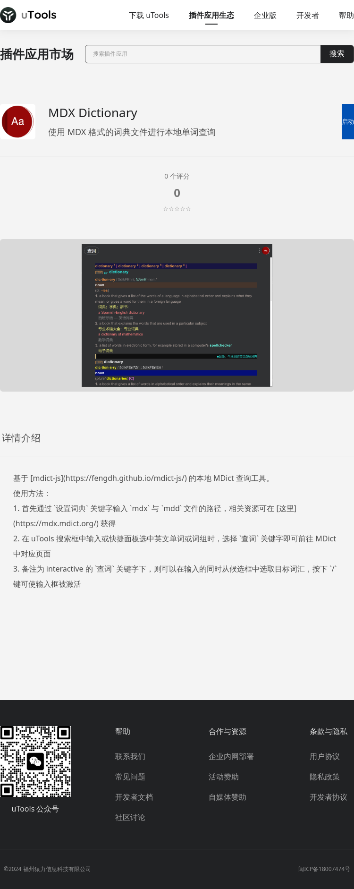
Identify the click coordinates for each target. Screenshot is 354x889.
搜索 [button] (337, 54)
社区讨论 (130, 817)
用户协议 (325, 756)
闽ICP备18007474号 (324, 869)
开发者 (307, 15)
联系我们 (130, 756)
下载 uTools (149, 15)
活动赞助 (224, 776)
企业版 (265, 15)
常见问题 (130, 776)
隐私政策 (325, 776)
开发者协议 (328, 797)
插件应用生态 (211, 15)
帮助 (346, 15)
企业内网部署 (231, 756)
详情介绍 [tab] (21, 438)
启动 (348, 121)
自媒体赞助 (227, 797)
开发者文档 (134, 797)
